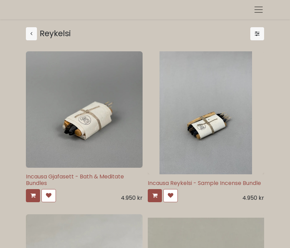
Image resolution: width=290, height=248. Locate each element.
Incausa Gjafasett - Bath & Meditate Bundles (75, 180)
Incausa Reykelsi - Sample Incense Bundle (204, 183)
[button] (33, 195)
